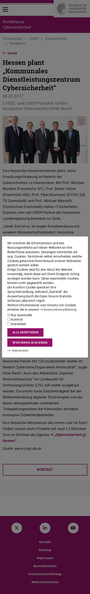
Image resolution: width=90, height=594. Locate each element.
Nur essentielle (19, 315)
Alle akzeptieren (25, 332)
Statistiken (17, 324)
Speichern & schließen (29, 342)
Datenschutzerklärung (58, 309)
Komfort (15, 319)
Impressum (18, 350)
